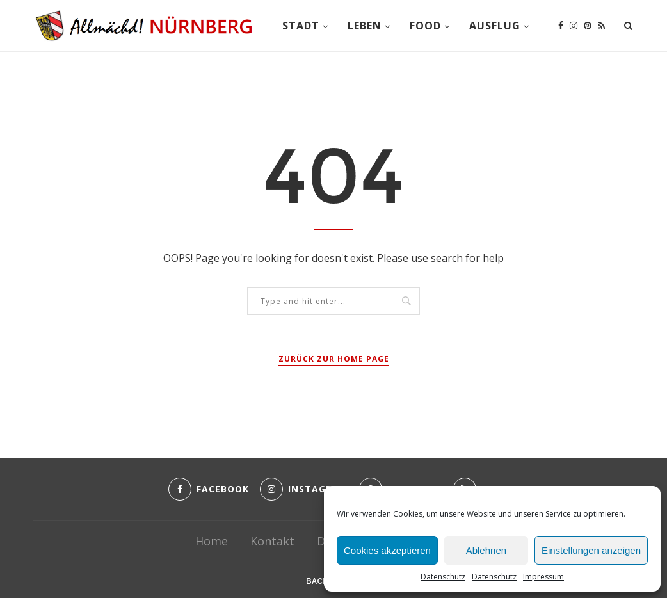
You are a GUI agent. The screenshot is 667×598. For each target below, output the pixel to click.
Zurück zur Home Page (333, 358)
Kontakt (272, 541)
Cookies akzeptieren (387, 550)
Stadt (300, 26)
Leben (365, 26)
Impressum (543, 576)
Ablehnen (486, 550)
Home (211, 541)
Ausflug (494, 26)
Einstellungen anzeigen (591, 550)
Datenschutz (443, 576)
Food (425, 26)
